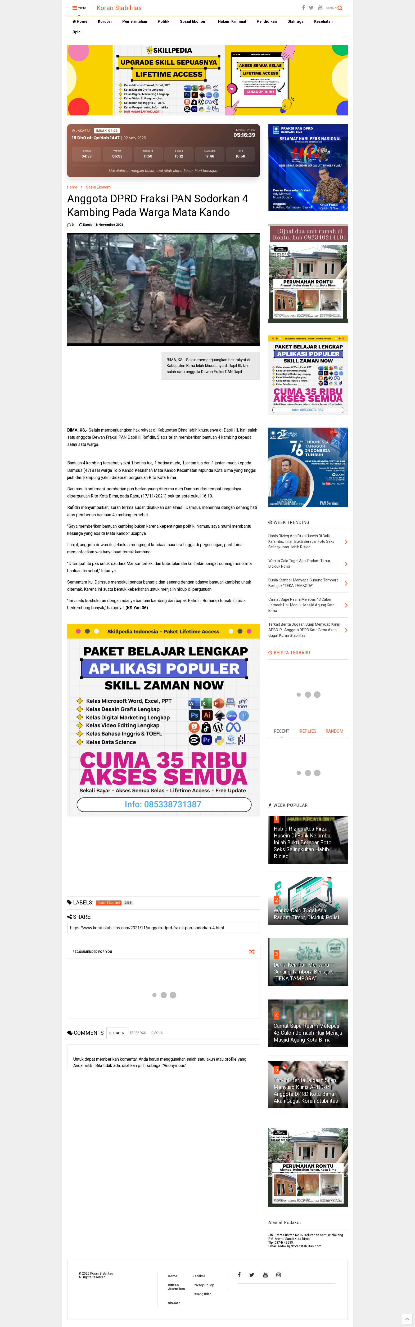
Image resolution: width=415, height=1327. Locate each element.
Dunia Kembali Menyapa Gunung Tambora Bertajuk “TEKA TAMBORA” (303, 972)
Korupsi (105, 21)
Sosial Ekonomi (194, 21)
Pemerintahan (134, 21)
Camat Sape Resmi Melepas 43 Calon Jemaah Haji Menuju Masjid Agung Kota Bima (308, 1033)
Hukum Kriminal (232, 21)
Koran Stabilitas (119, 8)
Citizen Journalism (176, 1287)
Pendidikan (267, 21)
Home (80, 21)
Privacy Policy (203, 1285)
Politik (163, 21)
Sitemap (174, 1303)
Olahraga (295, 21)
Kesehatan (323, 21)
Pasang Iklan (201, 1294)
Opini (77, 32)
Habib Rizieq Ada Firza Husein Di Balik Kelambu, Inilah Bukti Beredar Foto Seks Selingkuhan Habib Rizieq (303, 842)
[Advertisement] (107, 385)
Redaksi (198, 1276)
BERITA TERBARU (289, 652)
